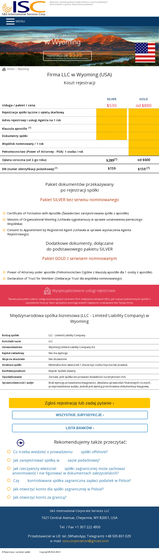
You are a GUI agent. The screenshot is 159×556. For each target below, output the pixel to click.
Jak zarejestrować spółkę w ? (56, 460)
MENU (15, 21)
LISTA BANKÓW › (80, 428)
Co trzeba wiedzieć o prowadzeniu (60, 451)
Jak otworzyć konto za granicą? (39, 497)
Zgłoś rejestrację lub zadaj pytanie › (79, 403)
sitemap (34, 552)
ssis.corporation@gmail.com (86, 541)
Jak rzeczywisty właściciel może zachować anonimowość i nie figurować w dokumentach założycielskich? (68, 471)
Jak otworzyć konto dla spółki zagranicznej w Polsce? (58, 488)
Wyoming (23, 69)
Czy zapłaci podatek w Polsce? (72, 480)
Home (10, 69)
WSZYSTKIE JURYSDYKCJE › (80, 415)
